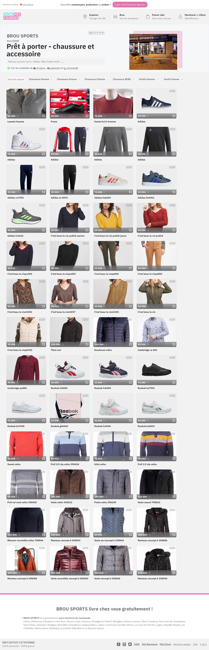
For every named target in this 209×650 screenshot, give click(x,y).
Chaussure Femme (68, 79)
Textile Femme (174, 79)
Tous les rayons (16, 79)
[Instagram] (124, 644)
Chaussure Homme (40, 79)
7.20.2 (203, 644)
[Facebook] (118, 644)
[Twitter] (130, 644)
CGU (195, 644)
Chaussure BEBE (123, 79)
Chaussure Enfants (96, 79)
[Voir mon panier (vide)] (158, 16)
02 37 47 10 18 (96, 33)
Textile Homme (149, 79)
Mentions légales (182, 644)
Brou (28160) (13, 41)
